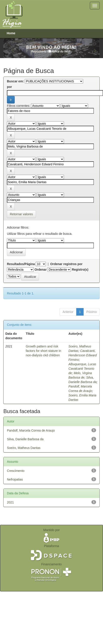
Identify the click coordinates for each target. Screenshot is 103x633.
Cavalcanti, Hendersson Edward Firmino (82, 355)
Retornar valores (21, 214)
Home (11, 33)
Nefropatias (15, 479)
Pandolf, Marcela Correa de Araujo (31, 430)
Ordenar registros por (66, 264)
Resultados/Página (21, 264)
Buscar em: (15, 81)
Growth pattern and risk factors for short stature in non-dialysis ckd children (43, 351)
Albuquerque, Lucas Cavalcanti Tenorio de (82, 368)
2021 (10, 502)
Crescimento (16, 471)
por (9, 87)
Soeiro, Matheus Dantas (23, 448)
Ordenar (41, 269)
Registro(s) (80, 269)
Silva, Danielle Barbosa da (25, 439)
